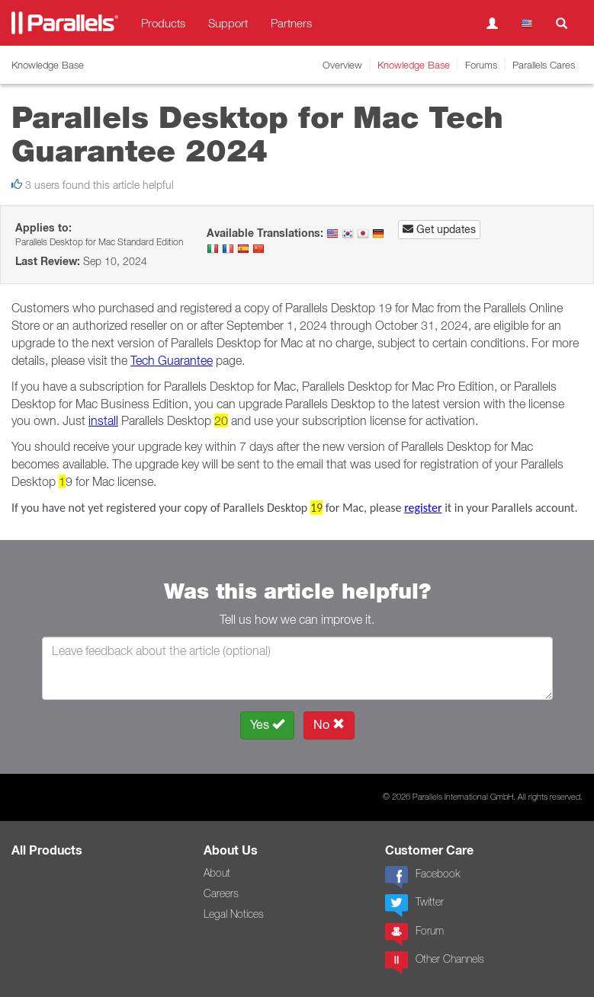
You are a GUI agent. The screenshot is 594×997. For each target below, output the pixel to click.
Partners (291, 23)
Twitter (414, 905)
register (422, 507)
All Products (46, 850)
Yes (267, 725)
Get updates (439, 229)
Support (228, 23)
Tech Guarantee (171, 360)
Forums (481, 65)
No (329, 725)
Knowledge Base (413, 65)
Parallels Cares (543, 65)
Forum (414, 934)
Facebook (422, 877)
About (217, 873)
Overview (342, 65)
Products (163, 23)
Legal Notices (234, 914)
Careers (221, 893)
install (103, 420)
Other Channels (434, 962)
